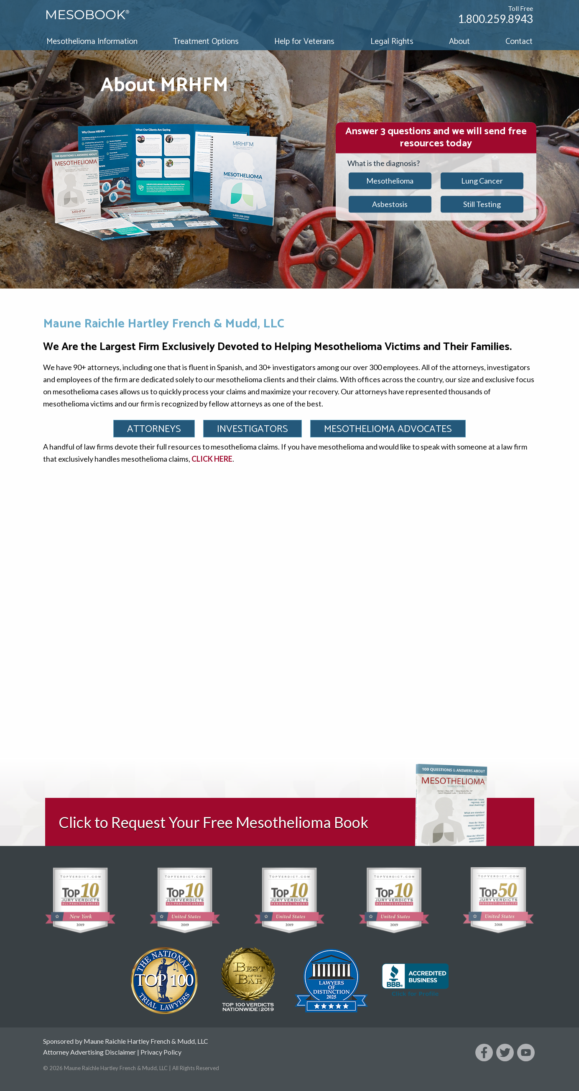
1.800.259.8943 (495, 18)
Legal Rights (391, 42)
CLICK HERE (211, 458)
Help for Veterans (304, 42)
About (459, 42)
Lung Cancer (482, 180)
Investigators (252, 429)
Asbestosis (390, 204)
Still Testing (482, 204)
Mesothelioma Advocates (388, 429)
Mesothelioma (389, 180)
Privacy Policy (160, 1052)
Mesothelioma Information (92, 42)
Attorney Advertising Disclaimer (89, 1052)
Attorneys (154, 429)
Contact (519, 42)
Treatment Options (206, 42)
